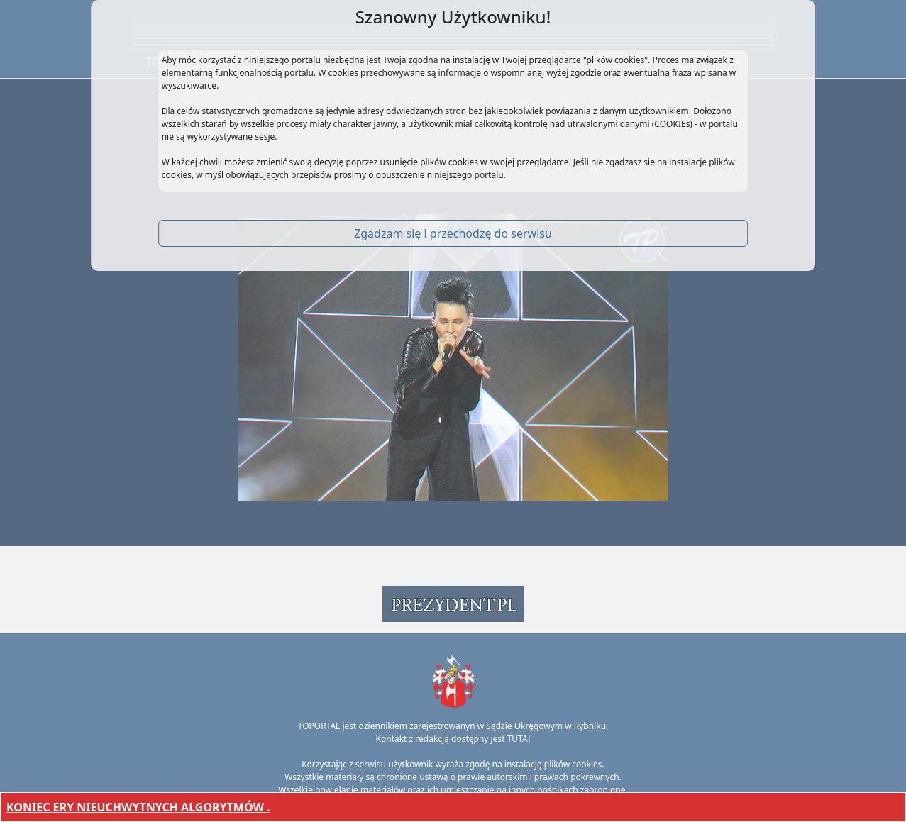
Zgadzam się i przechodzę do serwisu (453, 233)
